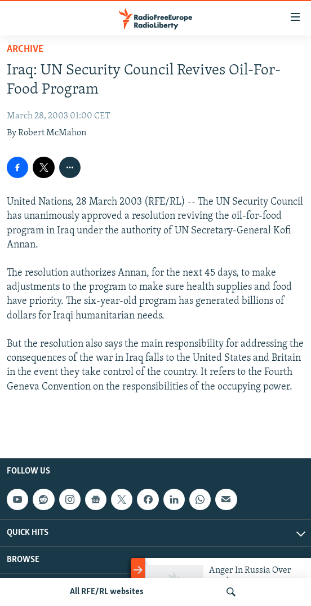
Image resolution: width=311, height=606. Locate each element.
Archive (25, 49)
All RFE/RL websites (107, 591)
